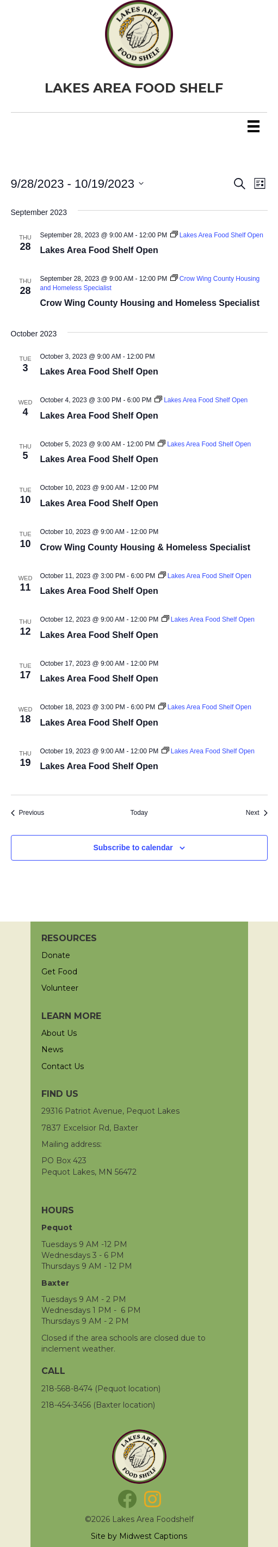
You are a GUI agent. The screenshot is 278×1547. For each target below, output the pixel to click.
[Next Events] (257, 813)
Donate (55, 955)
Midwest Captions (153, 1536)
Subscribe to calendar (132, 847)
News (52, 1049)
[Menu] (253, 126)
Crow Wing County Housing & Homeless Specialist (145, 547)
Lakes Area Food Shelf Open (99, 250)
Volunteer (59, 988)
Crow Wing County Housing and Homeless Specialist (150, 303)
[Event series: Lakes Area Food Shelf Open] (216, 235)
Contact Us (62, 1066)
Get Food (59, 972)
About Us (59, 1033)
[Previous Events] (28, 813)
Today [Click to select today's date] (138, 813)
